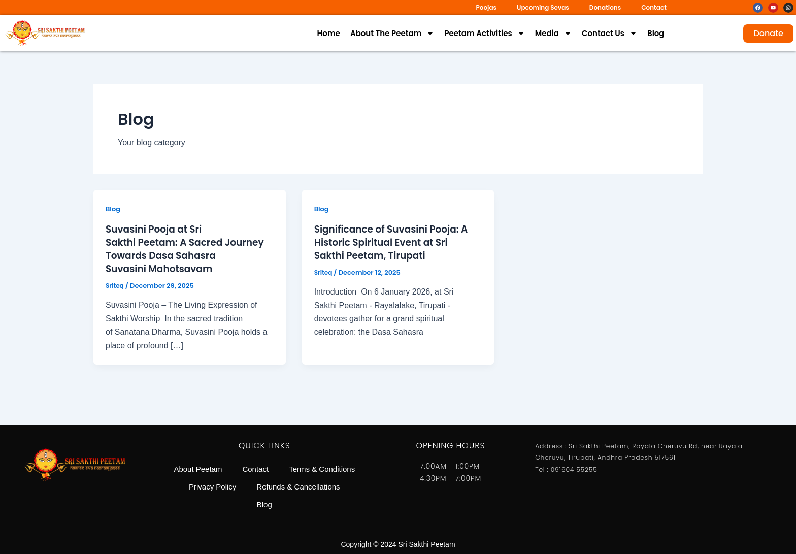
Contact (653, 7)
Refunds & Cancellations (246, 507)
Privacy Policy (309, 483)
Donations (605, 7)
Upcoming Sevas (543, 7)
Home (328, 33)
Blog (656, 33)
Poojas (486, 7)
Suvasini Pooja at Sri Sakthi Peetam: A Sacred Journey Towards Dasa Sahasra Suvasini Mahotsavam (187, 249)
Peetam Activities (484, 33)
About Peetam (240, 460)
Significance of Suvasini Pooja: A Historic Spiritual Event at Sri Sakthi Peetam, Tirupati (397, 242)
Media (553, 33)
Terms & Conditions (229, 483)
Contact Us (609, 33)
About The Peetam (392, 33)
